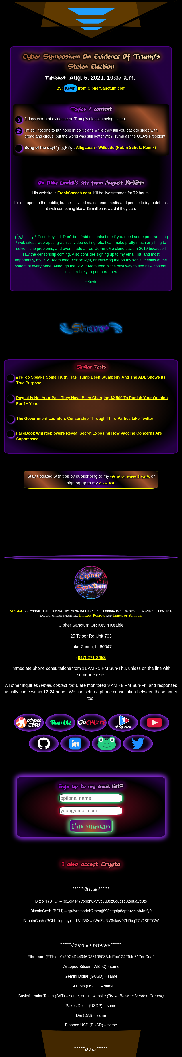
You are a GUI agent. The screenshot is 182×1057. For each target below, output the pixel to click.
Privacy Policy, (92, 615)
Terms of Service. (127, 615)
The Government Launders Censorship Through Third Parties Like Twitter (84, 418)
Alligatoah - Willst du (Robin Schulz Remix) (116, 147)
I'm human (91, 825)
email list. (107, 482)
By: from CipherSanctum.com (90, 88)
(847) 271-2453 (91, 657)
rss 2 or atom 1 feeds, (130, 476)
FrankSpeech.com (74, 193)
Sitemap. (17, 610)
